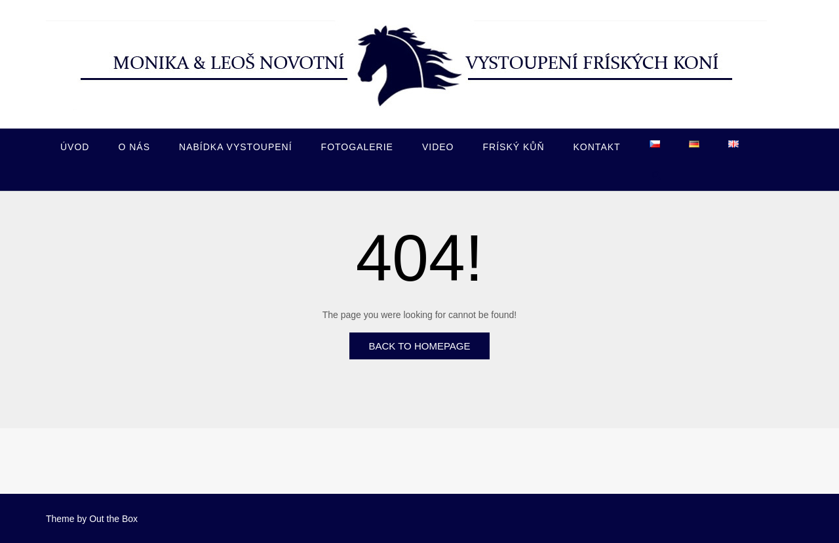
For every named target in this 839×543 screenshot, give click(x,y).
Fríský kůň (514, 147)
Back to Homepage (419, 346)
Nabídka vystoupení (235, 147)
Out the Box (113, 518)
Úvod (74, 147)
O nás (134, 147)
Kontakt (597, 147)
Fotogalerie (357, 147)
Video (438, 147)
